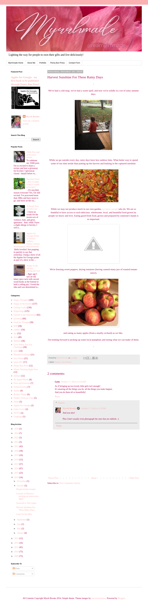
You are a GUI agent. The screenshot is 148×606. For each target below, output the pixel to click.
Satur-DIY (18, 362)
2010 (16, 551)
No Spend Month (21, 379)
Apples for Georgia (22, 405)
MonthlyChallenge (22, 354)
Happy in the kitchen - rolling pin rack (33, 268)
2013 (16, 538)
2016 (16, 468)
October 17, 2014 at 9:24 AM (73, 382)
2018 (16, 459)
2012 (16, 543)
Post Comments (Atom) (69, 483)
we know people (110, 209)
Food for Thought (21, 322)
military (17, 376)
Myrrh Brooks (69, 408)
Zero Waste (19, 358)
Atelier (17, 390)
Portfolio (42, 63)
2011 (16, 547)
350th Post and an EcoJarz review (32, 155)
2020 (16, 451)
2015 (16, 473)
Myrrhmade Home (15, 63)
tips (15, 333)
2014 (16, 477)
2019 (16, 455)
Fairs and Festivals (22, 383)
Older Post (134, 478)
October (20, 485)
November (22, 481)
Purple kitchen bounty (26, 489)
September (22, 519)
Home (94, 478)
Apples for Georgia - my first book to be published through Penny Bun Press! (25, 81)
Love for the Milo (24, 514)
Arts (15, 337)
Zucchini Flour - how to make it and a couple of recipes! (33, 183)
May (19, 528)
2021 (16, 446)
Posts (16, 568)
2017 (16, 464)
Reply (57, 396)
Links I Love (19, 409)
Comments (19, 574)
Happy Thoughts (21, 300)
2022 (16, 442)
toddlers (17, 330)
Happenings (19, 311)
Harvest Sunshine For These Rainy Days (25, 508)
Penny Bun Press (57, 63)
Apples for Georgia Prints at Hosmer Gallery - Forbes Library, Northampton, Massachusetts (27, 240)
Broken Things (20, 394)
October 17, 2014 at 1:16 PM (93, 408)
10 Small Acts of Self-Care (32, 207)
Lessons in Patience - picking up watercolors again (27, 496)
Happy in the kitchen (63, 362)
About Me (31, 63)
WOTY (17, 413)
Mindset (17, 341)
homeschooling (20, 387)
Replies (61, 403)
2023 (16, 437)
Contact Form (74, 63)
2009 (16, 556)
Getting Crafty (20, 307)
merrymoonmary (98, 598)
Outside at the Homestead (25, 315)
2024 (16, 433)
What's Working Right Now (26, 369)
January (20, 533)
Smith (16, 402)
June (19, 524)
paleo (16, 351)
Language (18, 416)
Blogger (121, 598)
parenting (18, 318)
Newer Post (53, 478)
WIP (16, 326)
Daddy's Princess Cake (24, 398)
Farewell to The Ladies (26, 503)
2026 (16, 429)
